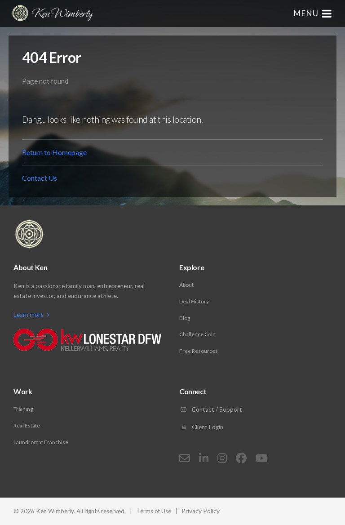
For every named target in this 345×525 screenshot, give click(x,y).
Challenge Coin (197, 334)
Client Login (201, 427)
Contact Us (39, 178)
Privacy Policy (200, 511)
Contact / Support (210, 409)
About (186, 284)
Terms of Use (153, 511)
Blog (184, 318)
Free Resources (198, 350)
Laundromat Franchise (40, 442)
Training (23, 408)
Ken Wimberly (51, 13)
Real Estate (26, 425)
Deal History (194, 301)
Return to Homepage (54, 152)
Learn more (31, 314)
